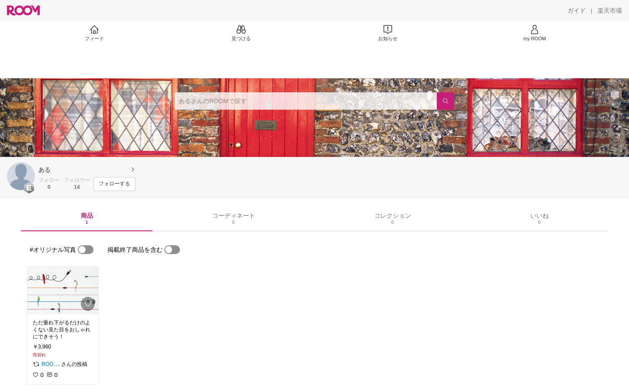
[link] (63, 290)
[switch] (85, 249)
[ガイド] (576, 10)
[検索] (445, 101)
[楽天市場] (610, 10)
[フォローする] (114, 184)
